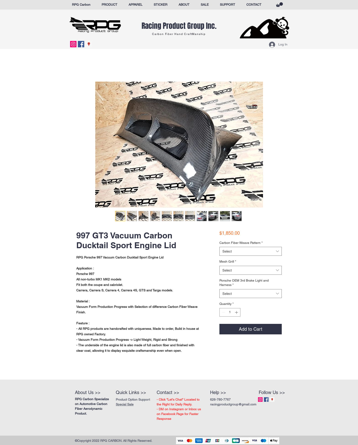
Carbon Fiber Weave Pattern (241, 243)
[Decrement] (223, 312)
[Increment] (237, 312)
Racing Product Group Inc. (179, 26)
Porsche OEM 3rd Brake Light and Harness (244, 283)
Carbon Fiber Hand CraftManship (179, 34)
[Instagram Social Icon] (73, 44)
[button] (279, 4)
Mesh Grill (227, 261)
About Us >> (87, 392)
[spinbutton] (230, 312)
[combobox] (250, 251)
